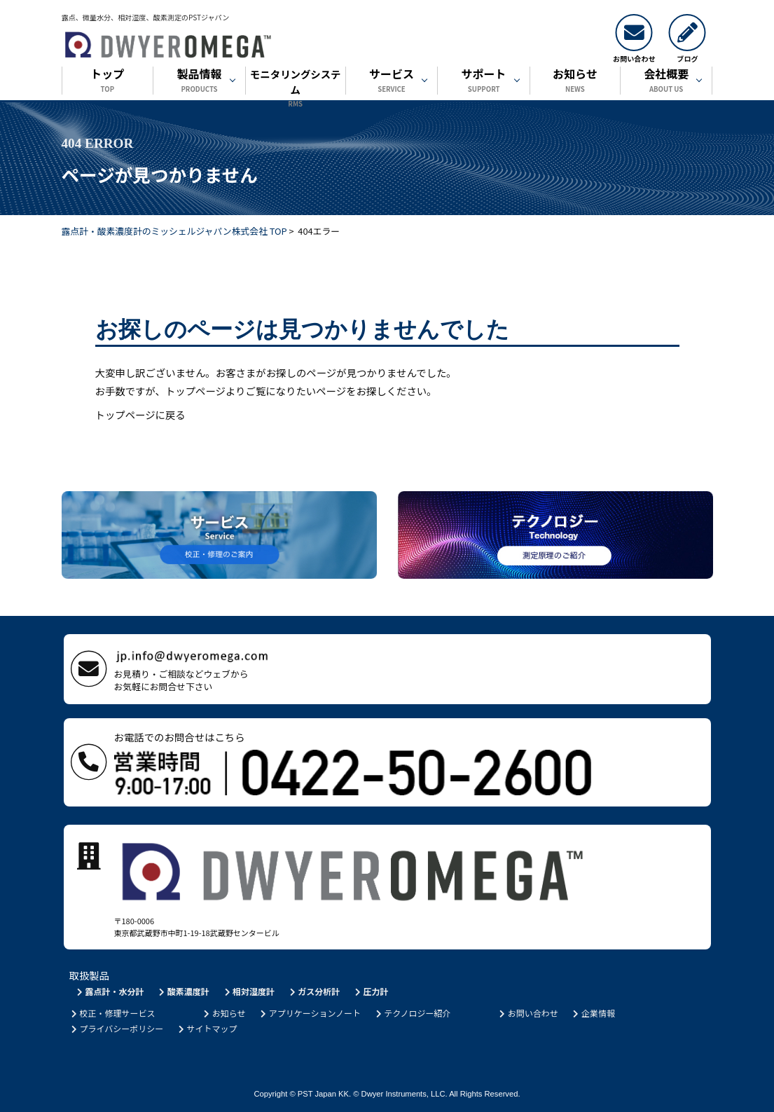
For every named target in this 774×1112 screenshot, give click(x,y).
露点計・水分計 (109, 991)
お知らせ (575, 82)
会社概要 (666, 82)
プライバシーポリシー (116, 1028)
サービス (392, 82)
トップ (107, 82)
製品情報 (199, 82)
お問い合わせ (527, 1013)
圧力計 (371, 991)
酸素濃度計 (183, 991)
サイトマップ (207, 1028)
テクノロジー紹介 (411, 1013)
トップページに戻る (140, 414)
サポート (484, 82)
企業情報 (593, 1013)
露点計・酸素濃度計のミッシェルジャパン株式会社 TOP (174, 231)
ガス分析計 (313, 991)
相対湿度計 (248, 991)
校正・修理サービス (112, 1013)
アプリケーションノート (309, 1013)
